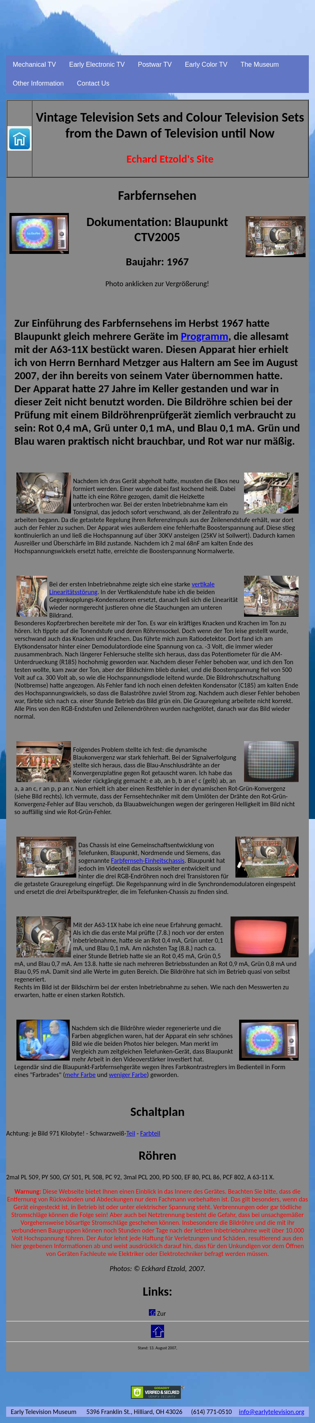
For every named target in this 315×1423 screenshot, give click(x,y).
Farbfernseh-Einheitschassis (148, 860)
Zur (161, 1313)
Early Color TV (206, 64)
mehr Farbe (80, 1075)
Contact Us (93, 83)
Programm (204, 336)
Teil (130, 1133)
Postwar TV (154, 64)
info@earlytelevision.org (271, 1412)
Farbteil (150, 1133)
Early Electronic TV (97, 64)
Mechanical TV (34, 64)
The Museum (259, 64)
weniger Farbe (128, 1075)
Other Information (38, 83)
